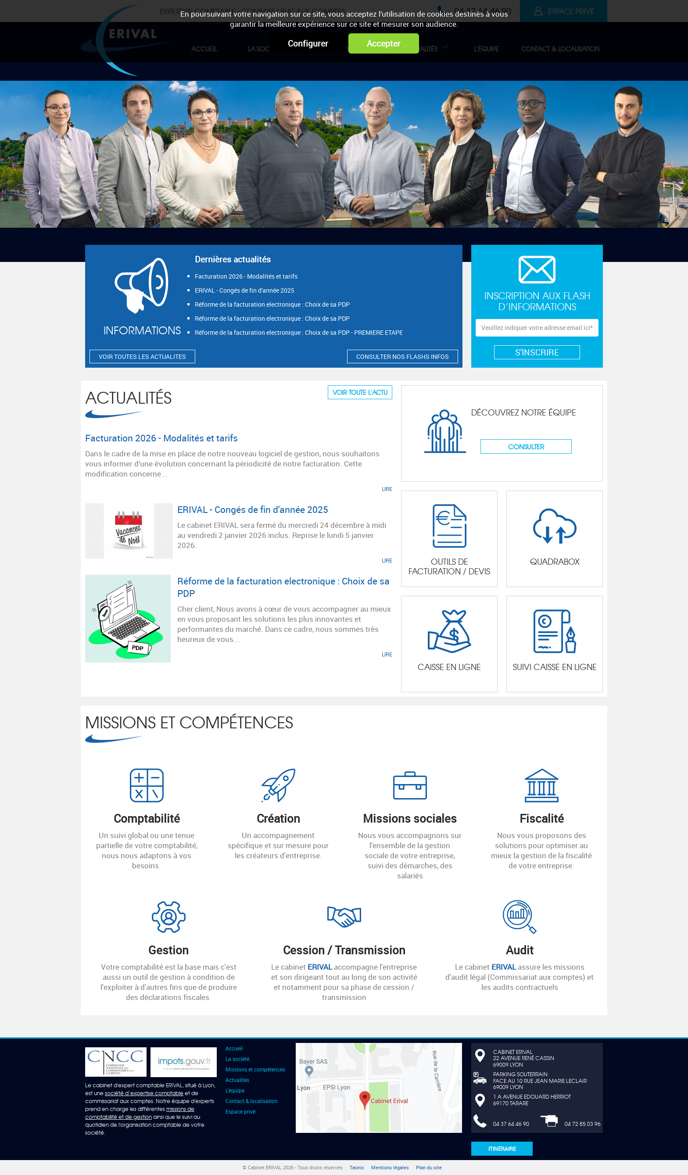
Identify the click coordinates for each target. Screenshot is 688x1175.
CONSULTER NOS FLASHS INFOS (402, 356)
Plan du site (429, 1167)
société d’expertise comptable (144, 1093)
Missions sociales (410, 818)
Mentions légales (390, 1167)
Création (278, 818)
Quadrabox (555, 561)
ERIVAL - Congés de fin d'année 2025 (244, 290)
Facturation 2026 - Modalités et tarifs (246, 276)
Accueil (234, 1048)
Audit (520, 949)
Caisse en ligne (449, 667)
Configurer (308, 43)
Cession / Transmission (344, 949)
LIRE (387, 488)
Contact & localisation (252, 1100)
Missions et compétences (189, 721)
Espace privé (240, 1111)
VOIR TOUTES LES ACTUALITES (142, 356)
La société (237, 1058)
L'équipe (235, 1090)
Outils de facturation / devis (449, 566)
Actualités (128, 396)
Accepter (384, 43)
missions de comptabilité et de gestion (139, 1113)
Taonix (357, 1167)
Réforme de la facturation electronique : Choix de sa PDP (272, 304)
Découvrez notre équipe (523, 412)
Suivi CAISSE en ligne (555, 667)
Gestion (168, 949)
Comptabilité (147, 818)
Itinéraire (502, 1148)
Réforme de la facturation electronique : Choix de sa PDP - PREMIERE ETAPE (299, 332)
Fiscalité (542, 818)
